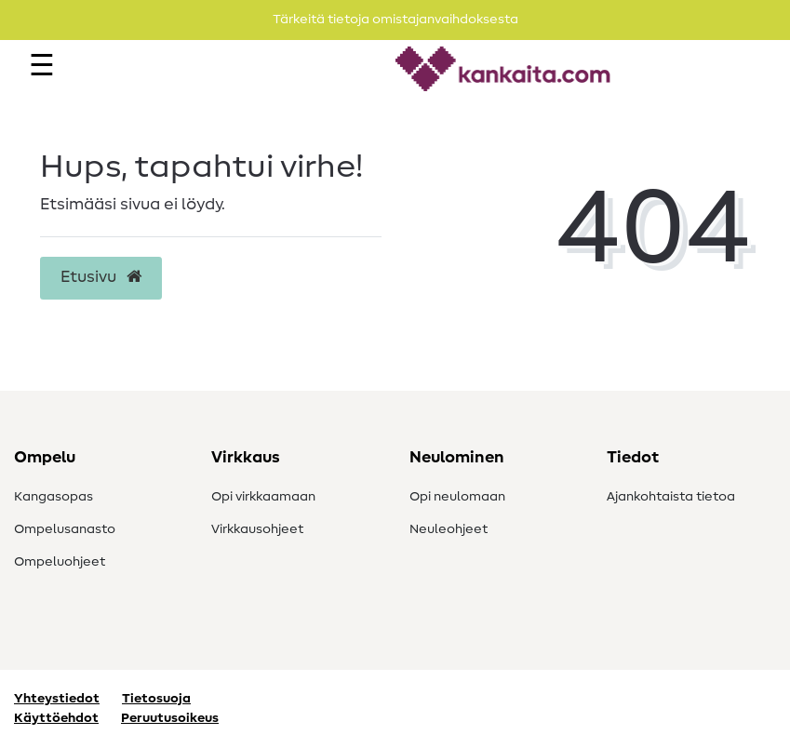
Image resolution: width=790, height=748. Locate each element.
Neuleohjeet (448, 529)
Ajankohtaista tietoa (671, 496)
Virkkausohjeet (257, 529)
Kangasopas (53, 496)
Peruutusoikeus (170, 718)
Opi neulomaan (457, 496)
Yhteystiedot (57, 698)
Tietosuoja (156, 698)
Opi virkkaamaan (263, 496)
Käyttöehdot (56, 718)
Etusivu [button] (100, 277)
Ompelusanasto (64, 529)
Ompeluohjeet (59, 561)
